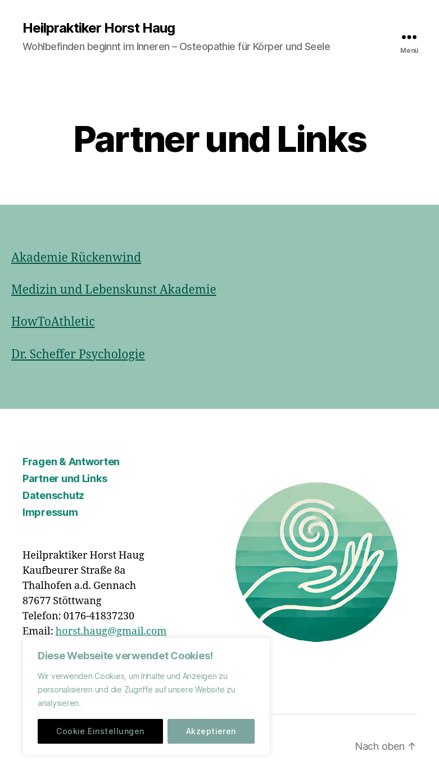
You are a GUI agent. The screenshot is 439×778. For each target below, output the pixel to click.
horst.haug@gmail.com (111, 631)
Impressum (50, 512)
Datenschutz (53, 495)
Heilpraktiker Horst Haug (98, 28)
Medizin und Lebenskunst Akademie (113, 290)
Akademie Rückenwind (76, 258)
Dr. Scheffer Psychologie (78, 354)
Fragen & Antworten (71, 461)
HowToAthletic (53, 322)
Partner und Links (64, 478)
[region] (146, 696)
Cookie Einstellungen (100, 731)
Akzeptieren (211, 731)
